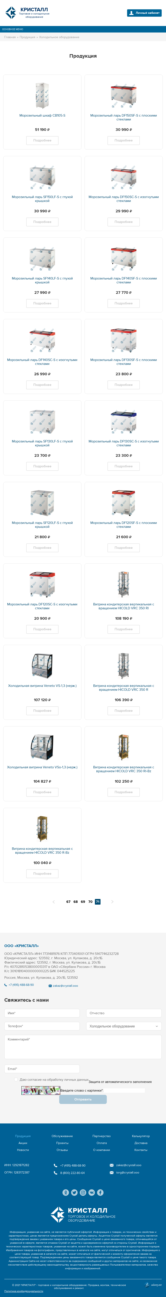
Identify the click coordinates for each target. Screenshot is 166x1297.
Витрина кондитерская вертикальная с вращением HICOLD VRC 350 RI (123, 606)
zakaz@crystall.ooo (65, 986)
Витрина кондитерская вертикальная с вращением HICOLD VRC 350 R (123, 688)
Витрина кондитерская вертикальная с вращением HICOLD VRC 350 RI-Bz (123, 769)
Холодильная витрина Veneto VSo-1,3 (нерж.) (42, 767)
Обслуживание (62, 1136)
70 (90, 902)
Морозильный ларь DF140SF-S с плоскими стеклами (123, 280)
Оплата (102, 1143)
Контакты (140, 1150)
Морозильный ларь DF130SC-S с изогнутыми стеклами (124, 443)
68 (75, 902)
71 (97, 902)
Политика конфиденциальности (23, 1291)
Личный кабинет (148, 13)
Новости (23, 1150)
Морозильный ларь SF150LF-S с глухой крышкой (42, 199)
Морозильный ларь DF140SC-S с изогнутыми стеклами (42, 362)
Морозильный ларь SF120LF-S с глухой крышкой (42, 525)
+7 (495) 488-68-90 (21, 985)
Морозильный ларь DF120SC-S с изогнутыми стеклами (42, 606)
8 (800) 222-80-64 (72, 1173)
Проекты (62, 1143)
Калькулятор (141, 1136)
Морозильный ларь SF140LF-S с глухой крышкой (42, 280)
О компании (101, 1150)
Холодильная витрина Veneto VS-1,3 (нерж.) (42, 686)
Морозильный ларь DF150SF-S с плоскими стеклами (123, 117)
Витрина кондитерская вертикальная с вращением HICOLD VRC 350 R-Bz (42, 851)
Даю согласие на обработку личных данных (51, 1080)
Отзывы (62, 1150)
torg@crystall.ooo (127, 1172)
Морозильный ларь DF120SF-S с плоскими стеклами (123, 525)
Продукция (23, 1136)
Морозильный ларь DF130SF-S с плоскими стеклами (123, 362)
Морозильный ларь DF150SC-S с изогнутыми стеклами (124, 199)
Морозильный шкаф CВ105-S (42, 115)
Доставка (140, 1143)
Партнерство (102, 1136)
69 (83, 902)
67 (68, 902)
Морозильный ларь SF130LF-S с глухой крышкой (42, 443)
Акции (23, 1143)
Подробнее (42, 140)
